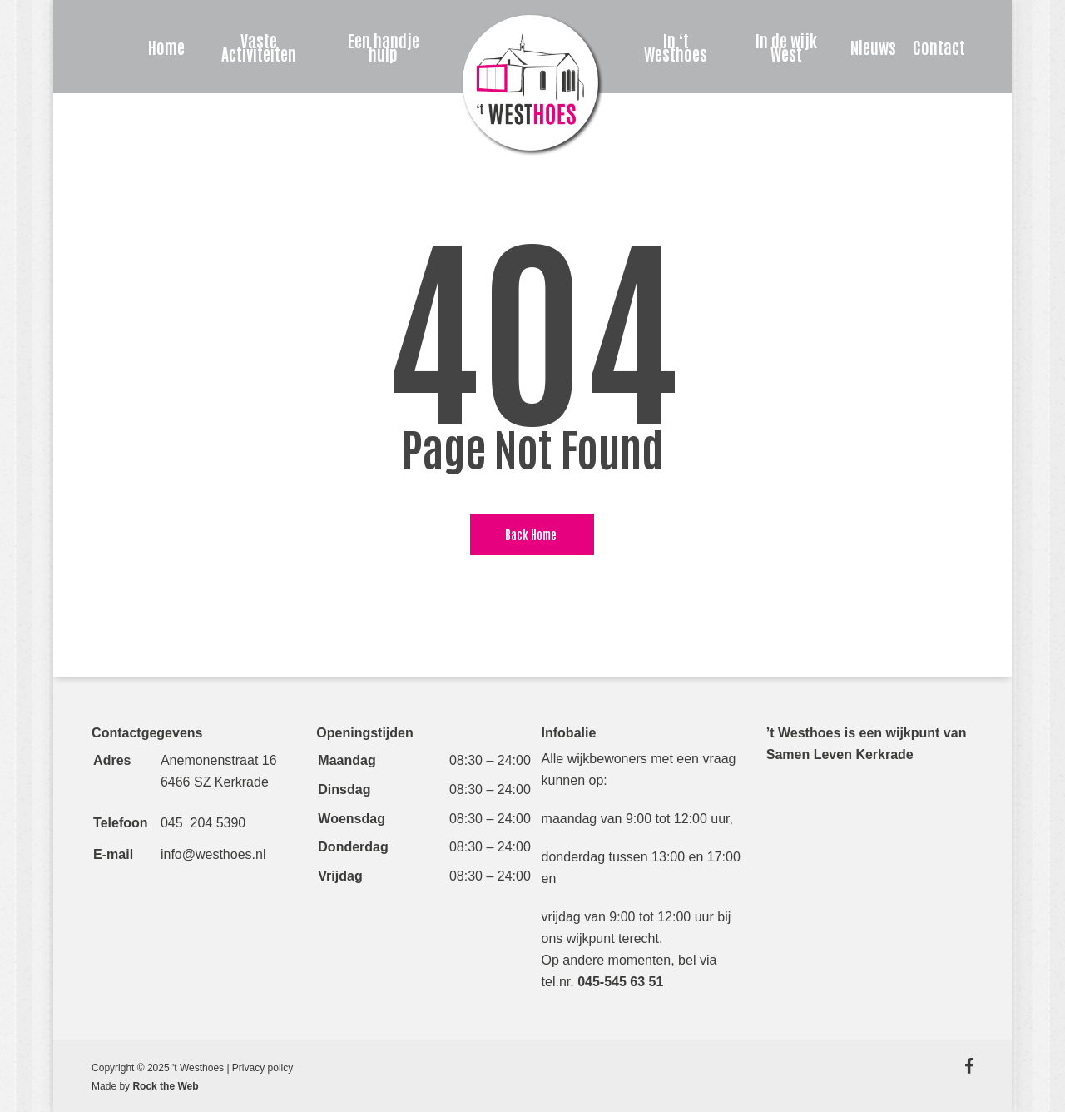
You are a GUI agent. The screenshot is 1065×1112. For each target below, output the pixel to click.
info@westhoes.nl (213, 854)
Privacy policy (262, 1068)
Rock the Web (165, 1086)
